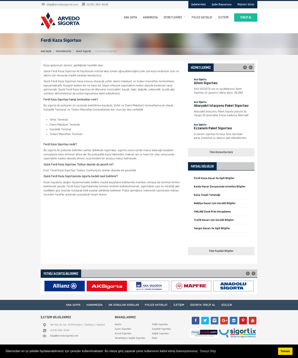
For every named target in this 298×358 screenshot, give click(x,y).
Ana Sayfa (46, 51)
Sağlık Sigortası (160, 333)
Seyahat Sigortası (161, 329)
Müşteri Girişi (245, 4)
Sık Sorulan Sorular (124, 304)
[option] (221, 87)
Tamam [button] (285, 351)
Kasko (118, 324)
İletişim (223, 17)
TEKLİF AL (246, 17)
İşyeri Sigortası (123, 329)
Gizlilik (226, 304)
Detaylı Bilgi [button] (208, 351)
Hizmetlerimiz (63, 51)
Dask (154, 338)
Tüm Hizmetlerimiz (221, 152)
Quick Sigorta (83, 51)
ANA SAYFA (130, 17)
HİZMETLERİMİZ (175, 17)
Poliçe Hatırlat (202, 17)
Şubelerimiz (198, 4)
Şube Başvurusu (221, 4)
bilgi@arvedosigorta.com (64, 336)
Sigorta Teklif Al (202, 304)
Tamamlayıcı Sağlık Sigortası (130, 338)
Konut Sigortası (123, 333)
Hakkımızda (150, 17)
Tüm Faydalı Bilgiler (221, 251)
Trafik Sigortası (160, 324)
